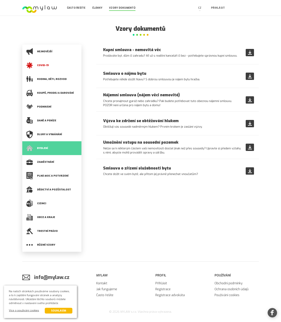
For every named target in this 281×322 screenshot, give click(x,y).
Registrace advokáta (170, 295)
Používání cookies (227, 295)
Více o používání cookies (24, 310)
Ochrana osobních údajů (231, 289)
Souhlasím (58, 310)
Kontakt (101, 283)
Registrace (163, 289)
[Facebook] (272, 313)
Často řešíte (76, 7)
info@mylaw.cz (51, 277)
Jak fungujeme (106, 289)
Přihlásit (218, 7)
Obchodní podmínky (229, 283)
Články (97, 7)
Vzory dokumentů (122, 7)
